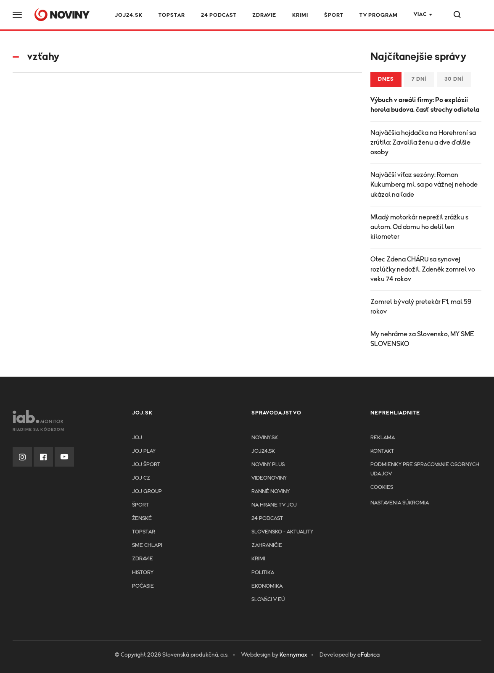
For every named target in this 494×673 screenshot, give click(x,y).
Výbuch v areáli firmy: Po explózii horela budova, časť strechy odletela (424, 105)
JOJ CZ (141, 478)
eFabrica (368, 655)
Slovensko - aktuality (282, 532)
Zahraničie (266, 545)
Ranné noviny (270, 491)
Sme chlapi (147, 545)
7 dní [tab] (419, 79)
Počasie (143, 586)
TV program (378, 15)
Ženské (142, 518)
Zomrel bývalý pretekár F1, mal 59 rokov (420, 306)
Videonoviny (269, 478)
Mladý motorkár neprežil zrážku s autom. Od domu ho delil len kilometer (419, 227)
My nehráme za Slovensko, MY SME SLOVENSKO (422, 339)
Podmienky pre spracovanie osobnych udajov (424, 469)
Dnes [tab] (386, 79)
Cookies (381, 487)
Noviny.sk (264, 438)
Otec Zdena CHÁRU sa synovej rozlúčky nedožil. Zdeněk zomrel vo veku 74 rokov (422, 269)
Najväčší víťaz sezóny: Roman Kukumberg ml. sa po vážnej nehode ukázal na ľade (424, 185)
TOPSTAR (172, 15)
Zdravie (264, 15)
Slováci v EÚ (268, 599)
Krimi (300, 15)
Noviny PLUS (268, 464)
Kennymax (293, 655)
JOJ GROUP (147, 491)
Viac (420, 14)
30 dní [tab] (454, 79)
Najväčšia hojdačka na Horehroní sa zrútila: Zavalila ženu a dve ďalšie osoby (423, 142)
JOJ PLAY (144, 451)
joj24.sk (263, 451)
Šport (333, 15)
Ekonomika (267, 586)
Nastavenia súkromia (399, 503)
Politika (262, 572)
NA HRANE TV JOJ (274, 505)
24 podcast (219, 15)
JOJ (137, 438)
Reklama (382, 438)
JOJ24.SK (129, 15)
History (142, 572)
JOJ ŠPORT (146, 464)
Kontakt (382, 451)
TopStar (143, 532)
